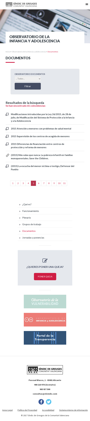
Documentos (29, 231)
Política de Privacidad (27, 410)
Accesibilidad (48, 410)
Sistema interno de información (73, 410)
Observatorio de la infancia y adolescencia (29, 52)
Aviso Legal (7, 410)
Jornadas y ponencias (33, 237)
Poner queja (45, 276)
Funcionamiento (30, 211)
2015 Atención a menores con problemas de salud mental (41, 128)
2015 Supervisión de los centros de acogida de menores (40, 136)
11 (64, 183)
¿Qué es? (27, 204)
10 (59, 183)
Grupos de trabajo (31, 224)
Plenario (26, 217)
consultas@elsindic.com (45, 393)
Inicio (8, 52)
